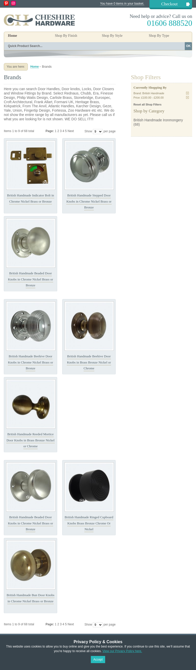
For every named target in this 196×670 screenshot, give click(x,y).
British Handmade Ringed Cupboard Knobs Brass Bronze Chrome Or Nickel (89, 523)
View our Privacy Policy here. (122, 651)
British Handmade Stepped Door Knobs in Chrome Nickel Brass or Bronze (89, 201)
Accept (98, 659)
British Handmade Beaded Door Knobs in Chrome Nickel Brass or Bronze (30, 279)
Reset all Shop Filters (147, 104)
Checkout (169, 4)
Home (12, 36)
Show (88, 131)
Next (71, 131)
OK (188, 46)
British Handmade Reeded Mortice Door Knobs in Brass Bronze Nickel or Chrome (30, 440)
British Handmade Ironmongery (158, 120)
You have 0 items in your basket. (122, 3)
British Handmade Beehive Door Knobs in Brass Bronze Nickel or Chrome (89, 362)
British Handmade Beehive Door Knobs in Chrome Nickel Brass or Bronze (30, 362)
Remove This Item (187, 93)
